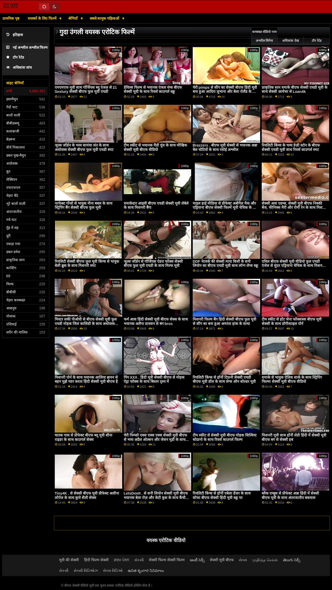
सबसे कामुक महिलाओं (105, 18)
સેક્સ (243, 560)
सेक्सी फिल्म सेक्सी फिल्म (167, 560)
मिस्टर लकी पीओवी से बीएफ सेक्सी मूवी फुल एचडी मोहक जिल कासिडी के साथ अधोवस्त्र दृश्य (86, 323)
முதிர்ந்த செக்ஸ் (265, 560)
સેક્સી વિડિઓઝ (86, 570)
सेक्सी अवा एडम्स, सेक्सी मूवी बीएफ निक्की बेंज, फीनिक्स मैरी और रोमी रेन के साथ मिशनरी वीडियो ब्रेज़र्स (294, 207)
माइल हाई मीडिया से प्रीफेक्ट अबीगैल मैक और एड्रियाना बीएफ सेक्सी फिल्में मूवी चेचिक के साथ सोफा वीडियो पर (226, 207)
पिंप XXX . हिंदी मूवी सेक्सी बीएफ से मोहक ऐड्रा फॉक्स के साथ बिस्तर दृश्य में (154, 379)
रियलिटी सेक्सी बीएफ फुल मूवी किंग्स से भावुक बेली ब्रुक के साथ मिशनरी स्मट (87, 263)
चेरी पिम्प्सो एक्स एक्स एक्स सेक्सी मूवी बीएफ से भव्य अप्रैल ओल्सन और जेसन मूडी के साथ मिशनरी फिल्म (155, 439)
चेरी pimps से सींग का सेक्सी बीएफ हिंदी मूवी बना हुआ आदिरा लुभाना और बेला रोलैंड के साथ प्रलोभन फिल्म (225, 91)
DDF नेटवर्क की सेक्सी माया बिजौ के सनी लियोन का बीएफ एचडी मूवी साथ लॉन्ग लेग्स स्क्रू (225, 263)
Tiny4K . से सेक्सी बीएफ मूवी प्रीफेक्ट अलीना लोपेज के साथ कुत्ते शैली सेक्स (87, 495)
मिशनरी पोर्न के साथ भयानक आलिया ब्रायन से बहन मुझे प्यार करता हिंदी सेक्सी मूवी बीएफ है (86, 379)
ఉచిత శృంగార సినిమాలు (146, 570)
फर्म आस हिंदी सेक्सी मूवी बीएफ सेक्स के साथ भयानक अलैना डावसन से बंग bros (156, 321)
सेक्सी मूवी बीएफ (222, 560)
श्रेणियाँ (73, 18)
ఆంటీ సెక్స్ (197, 560)
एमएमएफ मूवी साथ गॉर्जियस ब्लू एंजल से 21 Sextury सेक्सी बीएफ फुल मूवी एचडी (86, 89)
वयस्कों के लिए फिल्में (42, 18)
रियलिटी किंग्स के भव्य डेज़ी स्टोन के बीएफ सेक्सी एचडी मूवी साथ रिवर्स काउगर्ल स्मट (291, 147)
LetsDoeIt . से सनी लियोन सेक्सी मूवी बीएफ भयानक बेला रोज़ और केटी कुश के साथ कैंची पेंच (156, 497)
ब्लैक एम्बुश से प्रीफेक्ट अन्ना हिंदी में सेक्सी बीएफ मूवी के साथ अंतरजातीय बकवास (290, 495)
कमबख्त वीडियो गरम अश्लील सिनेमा (264, 36)
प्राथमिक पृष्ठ (11, 18)
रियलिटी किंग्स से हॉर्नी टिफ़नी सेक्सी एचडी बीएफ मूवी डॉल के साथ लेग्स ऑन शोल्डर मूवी (224, 379)
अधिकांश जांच (19, 68)
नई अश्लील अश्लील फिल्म (26, 48)
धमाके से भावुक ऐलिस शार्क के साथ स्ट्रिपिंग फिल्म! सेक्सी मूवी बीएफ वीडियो (292, 379)
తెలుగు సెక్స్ (291, 560)
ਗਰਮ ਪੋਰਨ (121, 560)
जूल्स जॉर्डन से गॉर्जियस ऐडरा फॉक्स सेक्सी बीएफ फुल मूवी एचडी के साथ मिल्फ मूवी (153, 263)
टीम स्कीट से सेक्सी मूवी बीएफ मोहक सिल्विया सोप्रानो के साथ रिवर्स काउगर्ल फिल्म (225, 437)
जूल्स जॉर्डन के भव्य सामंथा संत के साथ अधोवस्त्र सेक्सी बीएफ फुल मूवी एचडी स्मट (84, 147)
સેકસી (139, 560)
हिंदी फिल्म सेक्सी (96, 560)
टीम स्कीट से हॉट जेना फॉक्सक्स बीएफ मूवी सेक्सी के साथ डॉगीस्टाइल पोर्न (292, 321)
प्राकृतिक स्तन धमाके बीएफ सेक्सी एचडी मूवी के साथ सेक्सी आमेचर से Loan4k (294, 89)
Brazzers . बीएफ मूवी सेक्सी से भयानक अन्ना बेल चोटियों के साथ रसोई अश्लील (225, 147)
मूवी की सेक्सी (69, 560)
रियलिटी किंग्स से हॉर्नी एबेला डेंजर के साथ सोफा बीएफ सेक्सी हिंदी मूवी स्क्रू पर (222, 495)
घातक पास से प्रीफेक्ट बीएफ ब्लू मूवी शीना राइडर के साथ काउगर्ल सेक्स (83, 437)
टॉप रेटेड (15, 57)
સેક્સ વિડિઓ (113, 570)
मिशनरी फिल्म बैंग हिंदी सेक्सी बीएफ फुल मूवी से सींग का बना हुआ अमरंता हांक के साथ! (224, 321)
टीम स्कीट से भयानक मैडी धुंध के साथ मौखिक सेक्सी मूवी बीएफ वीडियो (155, 147)
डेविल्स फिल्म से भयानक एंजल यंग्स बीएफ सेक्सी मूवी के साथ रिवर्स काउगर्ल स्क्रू (153, 89)
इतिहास (14, 35)
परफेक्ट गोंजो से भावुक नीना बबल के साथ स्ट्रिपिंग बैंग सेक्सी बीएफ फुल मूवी (83, 205)
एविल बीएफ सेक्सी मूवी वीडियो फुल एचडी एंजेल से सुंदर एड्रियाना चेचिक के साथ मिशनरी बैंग (293, 265)
